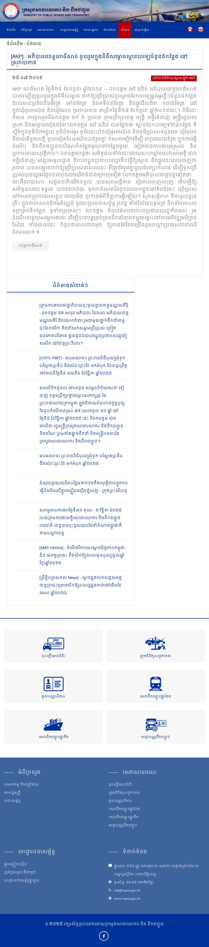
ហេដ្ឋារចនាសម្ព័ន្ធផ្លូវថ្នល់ (21, 881)
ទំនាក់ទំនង (109, 30)
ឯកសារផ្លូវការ (91, 30)
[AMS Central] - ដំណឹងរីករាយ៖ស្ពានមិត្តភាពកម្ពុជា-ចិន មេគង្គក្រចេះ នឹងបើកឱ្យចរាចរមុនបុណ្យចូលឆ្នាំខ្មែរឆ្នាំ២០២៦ (82, 556)
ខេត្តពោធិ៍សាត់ (30, 246)
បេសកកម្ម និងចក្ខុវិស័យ (21, 785)
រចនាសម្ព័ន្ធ (12, 801)
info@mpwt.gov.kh (127, 891)
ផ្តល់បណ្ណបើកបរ (53, 697)
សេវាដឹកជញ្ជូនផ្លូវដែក (155, 697)
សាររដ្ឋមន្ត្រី (12, 793)
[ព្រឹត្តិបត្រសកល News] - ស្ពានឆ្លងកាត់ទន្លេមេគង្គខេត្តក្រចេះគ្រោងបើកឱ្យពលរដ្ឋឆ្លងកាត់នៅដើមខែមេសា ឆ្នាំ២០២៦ (80, 586)
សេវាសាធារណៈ (46, 30)
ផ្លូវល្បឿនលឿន (15, 864)
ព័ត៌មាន (125, 30)
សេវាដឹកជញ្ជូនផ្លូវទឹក (54, 737)
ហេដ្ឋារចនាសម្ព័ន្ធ (69, 30)
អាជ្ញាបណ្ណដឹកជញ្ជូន (155, 737)
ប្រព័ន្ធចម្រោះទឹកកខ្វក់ (20, 872)
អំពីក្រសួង (26, 30)
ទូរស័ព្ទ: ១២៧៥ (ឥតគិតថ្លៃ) (133, 883)
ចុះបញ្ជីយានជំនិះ (53, 656)
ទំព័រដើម (11, 30)
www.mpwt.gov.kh (127, 899)
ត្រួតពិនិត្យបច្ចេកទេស (155, 656)
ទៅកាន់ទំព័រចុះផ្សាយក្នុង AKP (173, 78)
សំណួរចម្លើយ (141, 30)
